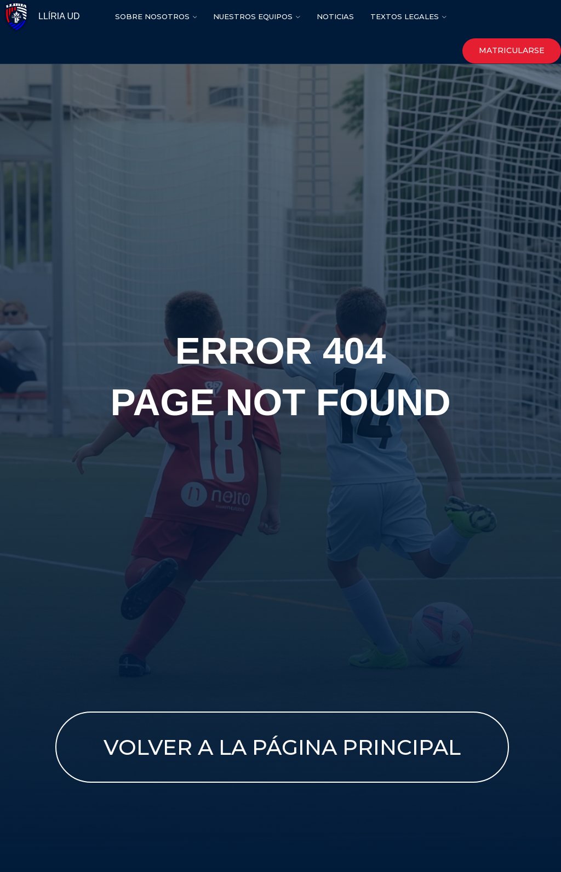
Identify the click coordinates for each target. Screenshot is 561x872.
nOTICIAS (335, 16)
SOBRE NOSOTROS (152, 16)
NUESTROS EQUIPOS (253, 16)
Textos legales (404, 16)
